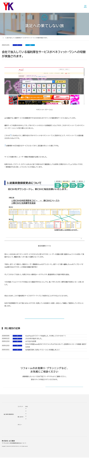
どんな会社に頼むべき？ (8, 456)
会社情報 (34, 453)
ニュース (45, 453)
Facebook (55, 455)
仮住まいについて (7, 461)
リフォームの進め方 (7, 453)
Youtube (55, 453)
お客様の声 (46, 455)
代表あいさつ (35, 456)
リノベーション (21, 453)
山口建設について (36, 450)
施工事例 (19, 450)
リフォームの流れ (6, 458)
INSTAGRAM (56, 458)
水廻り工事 (20, 456)
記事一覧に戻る (44, 321)
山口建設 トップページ (8, 442)
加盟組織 (34, 461)
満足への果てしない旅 (13, 37)
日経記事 (13, 135)
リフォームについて (6, 450)
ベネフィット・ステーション (12, 145)
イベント (45, 458)
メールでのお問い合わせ (57, 428)
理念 (33, 458)
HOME (4, 37)
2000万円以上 (21, 461)
